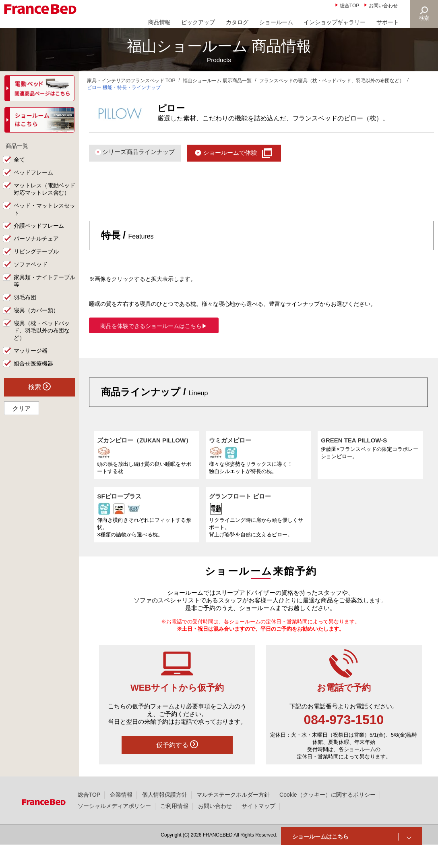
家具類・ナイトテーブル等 (45, 281)
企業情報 (121, 794)
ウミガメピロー (230, 440)
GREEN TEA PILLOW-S (354, 440)
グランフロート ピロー (240, 496)
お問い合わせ (383, 5)
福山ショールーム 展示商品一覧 (217, 80)
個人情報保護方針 (164, 794)
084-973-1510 (344, 719)
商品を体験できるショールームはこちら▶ (153, 326)
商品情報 (159, 22)
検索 (424, 18)
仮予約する (177, 744)
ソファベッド (31, 265)
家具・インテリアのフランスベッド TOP (131, 80)
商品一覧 (17, 146)
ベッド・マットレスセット (45, 209)
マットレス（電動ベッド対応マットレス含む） (45, 189)
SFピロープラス (119, 496)
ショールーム (276, 22)
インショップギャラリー (335, 22)
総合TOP (349, 5)
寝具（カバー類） (36, 310)
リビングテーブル (36, 252)
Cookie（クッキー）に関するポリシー (327, 794)
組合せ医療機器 (33, 363)
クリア (21, 408)
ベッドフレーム (33, 173)
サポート (387, 22)
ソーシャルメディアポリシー (114, 806)
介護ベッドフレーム (39, 226)
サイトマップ (258, 806)
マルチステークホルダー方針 (233, 794)
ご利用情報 (174, 806)
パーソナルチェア (36, 239)
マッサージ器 (31, 350)
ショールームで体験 (230, 152)
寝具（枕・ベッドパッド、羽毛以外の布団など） (42, 330)
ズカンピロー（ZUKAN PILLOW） (144, 440)
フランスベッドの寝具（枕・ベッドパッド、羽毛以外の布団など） (331, 80)
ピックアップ (198, 22)
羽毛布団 (25, 298)
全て (19, 160)
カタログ (237, 22)
